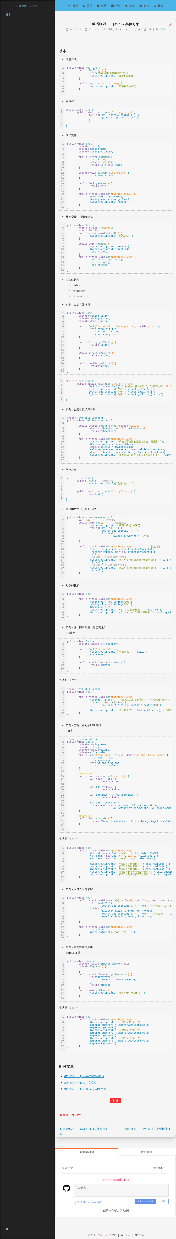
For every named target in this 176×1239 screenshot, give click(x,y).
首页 (73, 5)
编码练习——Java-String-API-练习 (85, 1089)
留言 (144, 5)
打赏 (115, 1101)
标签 (130, 5)
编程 (64, 1115)
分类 (115, 5)
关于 (87, 5)
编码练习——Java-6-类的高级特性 (84, 1076)
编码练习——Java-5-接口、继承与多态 (84, 1131)
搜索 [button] (158, 5)
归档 (101, 5)
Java (76, 1115)
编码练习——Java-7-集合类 (80, 1082)
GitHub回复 (86, 1152)
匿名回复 (146, 1152)
